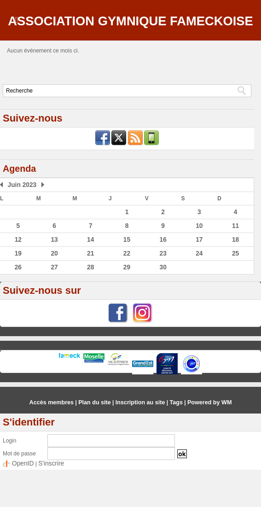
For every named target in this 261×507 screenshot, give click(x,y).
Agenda (21, 209)
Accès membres (55, 440)
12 (18, 278)
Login (9, 478)
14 (90, 278)
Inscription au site (139, 440)
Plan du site (96, 440)
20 (54, 292)
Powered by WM (206, 440)
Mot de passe (19, 491)
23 (163, 292)
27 (54, 305)
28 (90, 305)
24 (199, 292)
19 (18, 292)
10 (199, 265)
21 (90, 292)
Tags (174, 440)
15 (127, 278)
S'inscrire (46, 501)
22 (127, 292)
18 (235, 278)
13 (54, 278)
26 (18, 305)
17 (199, 278)
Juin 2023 (20, 225)
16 (163, 278)
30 (163, 305)
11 (235, 265)
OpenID (21, 501)
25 (235, 292)
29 (127, 305)
